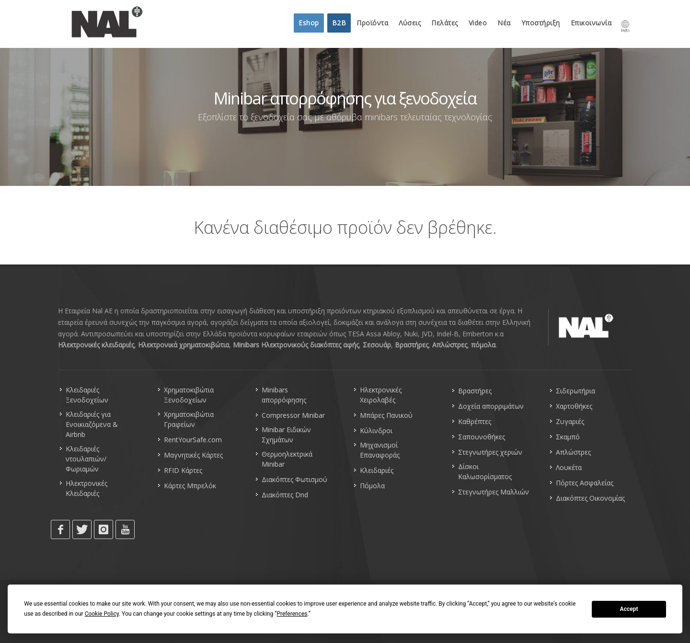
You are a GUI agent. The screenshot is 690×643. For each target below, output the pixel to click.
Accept (629, 609)
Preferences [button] (291, 613)
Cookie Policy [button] (102, 613)
